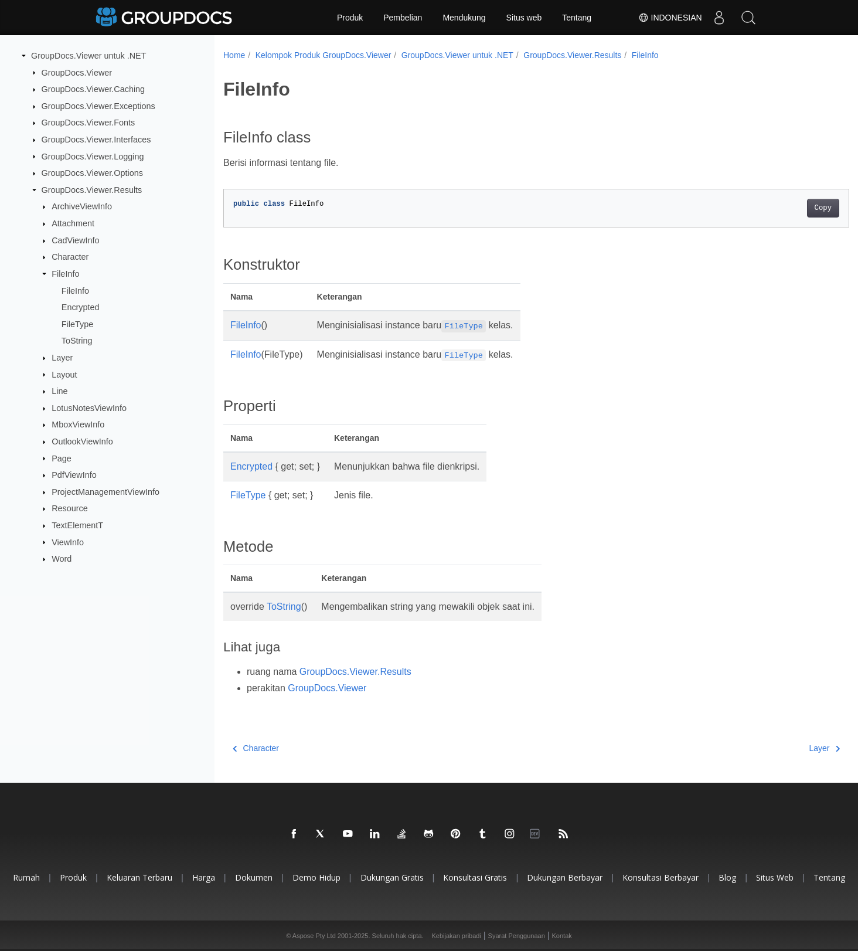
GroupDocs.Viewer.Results (92, 190)
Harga (203, 877)
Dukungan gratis (392, 877)
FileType (77, 324)
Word (62, 558)
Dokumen (254, 877)
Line (59, 391)
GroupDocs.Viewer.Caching (93, 89)
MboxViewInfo (78, 424)
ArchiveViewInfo (82, 206)
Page (62, 458)
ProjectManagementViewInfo (105, 492)
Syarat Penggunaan (516, 935)
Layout (64, 374)
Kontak (562, 935)
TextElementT (77, 525)
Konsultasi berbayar (660, 877)
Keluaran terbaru (139, 877)
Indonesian (670, 17)
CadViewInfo (75, 240)
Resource (70, 508)
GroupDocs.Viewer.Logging (93, 156)
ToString (77, 340)
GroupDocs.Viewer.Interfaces (96, 139)
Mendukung (463, 17)
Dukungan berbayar (564, 877)
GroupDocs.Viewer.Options (92, 173)
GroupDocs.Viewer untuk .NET (89, 55)
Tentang (576, 17)
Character (70, 256)
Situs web (524, 17)
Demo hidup (316, 877)
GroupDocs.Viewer (77, 72)
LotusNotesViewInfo (89, 408)
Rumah (26, 877)
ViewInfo (68, 541)
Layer (62, 357)
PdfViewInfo (74, 475)
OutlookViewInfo (82, 441)
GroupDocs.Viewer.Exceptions (98, 106)
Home (234, 55)
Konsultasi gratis (475, 877)
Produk (350, 17)
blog (727, 877)
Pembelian (402, 17)
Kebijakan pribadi (456, 935)
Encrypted (81, 307)
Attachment (73, 223)
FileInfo (65, 273)
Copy (779, 208)
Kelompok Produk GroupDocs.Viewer (323, 55)
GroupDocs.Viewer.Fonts (88, 122)
